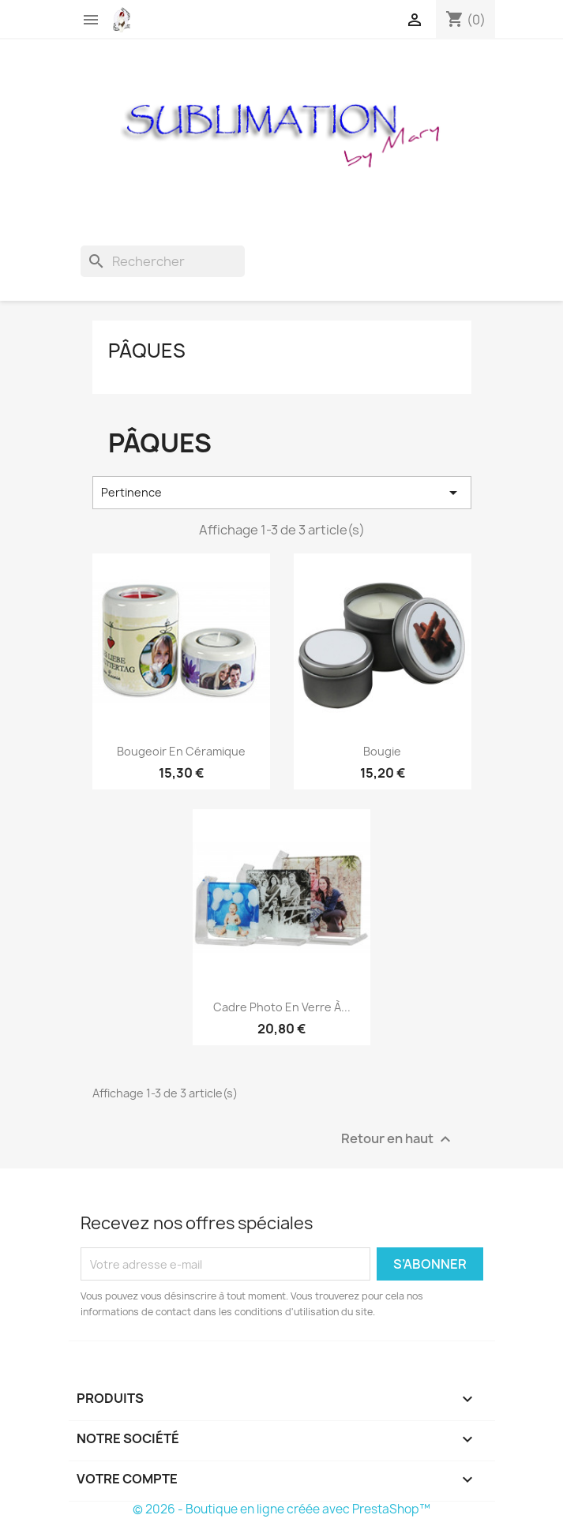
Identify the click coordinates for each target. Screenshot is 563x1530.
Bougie (382, 751)
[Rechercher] (163, 261)
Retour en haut (398, 1139)
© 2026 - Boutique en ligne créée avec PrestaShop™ (281, 1509)
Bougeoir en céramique (181, 751)
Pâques (147, 350)
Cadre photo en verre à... (282, 1006)
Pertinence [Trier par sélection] (282, 492)
